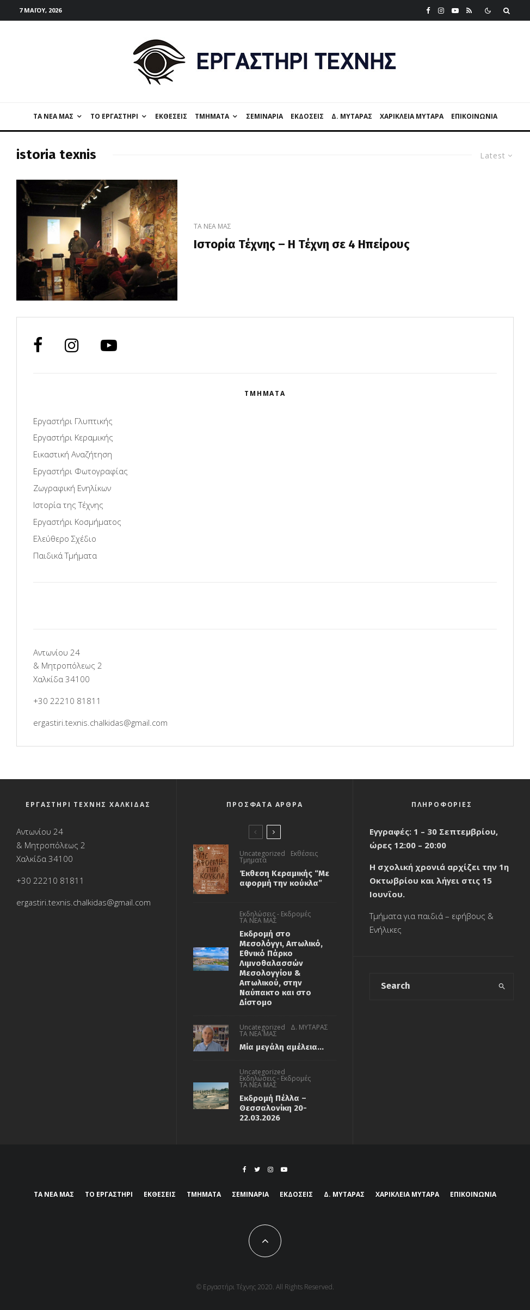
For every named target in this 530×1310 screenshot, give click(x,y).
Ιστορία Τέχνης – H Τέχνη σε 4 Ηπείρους (302, 244)
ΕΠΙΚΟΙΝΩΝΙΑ (474, 116)
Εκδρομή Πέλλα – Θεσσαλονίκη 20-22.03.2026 (273, 1109)
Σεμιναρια (264, 116)
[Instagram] (441, 11)
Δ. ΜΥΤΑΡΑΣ (351, 116)
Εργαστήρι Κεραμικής (73, 437)
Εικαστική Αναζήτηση (72, 454)
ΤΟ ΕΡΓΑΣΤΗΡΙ (114, 116)
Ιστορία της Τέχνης (68, 504)
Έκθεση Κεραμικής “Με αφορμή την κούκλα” (284, 878)
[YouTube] (455, 11)
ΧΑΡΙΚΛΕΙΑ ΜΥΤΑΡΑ (411, 116)
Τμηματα (253, 860)
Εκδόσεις (307, 116)
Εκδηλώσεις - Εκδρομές (275, 914)
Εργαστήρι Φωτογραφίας (80, 471)
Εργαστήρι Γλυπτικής (73, 420)
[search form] (430, 987)
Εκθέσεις (171, 116)
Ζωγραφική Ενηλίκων (72, 487)
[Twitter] (257, 1169)
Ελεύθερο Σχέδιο (64, 538)
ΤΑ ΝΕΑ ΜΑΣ (53, 116)
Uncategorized (262, 853)
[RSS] (469, 11)
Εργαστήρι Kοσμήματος (77, 521)
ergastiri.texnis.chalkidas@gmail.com (100, 722)
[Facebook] (428, 11)
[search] (502, 987)
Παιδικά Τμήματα (65, 555)
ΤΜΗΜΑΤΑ (212, 116)
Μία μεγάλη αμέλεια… (281, 1047)
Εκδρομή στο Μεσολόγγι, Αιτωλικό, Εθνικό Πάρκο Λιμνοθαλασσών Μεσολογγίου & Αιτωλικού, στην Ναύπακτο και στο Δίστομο (281, 968)
